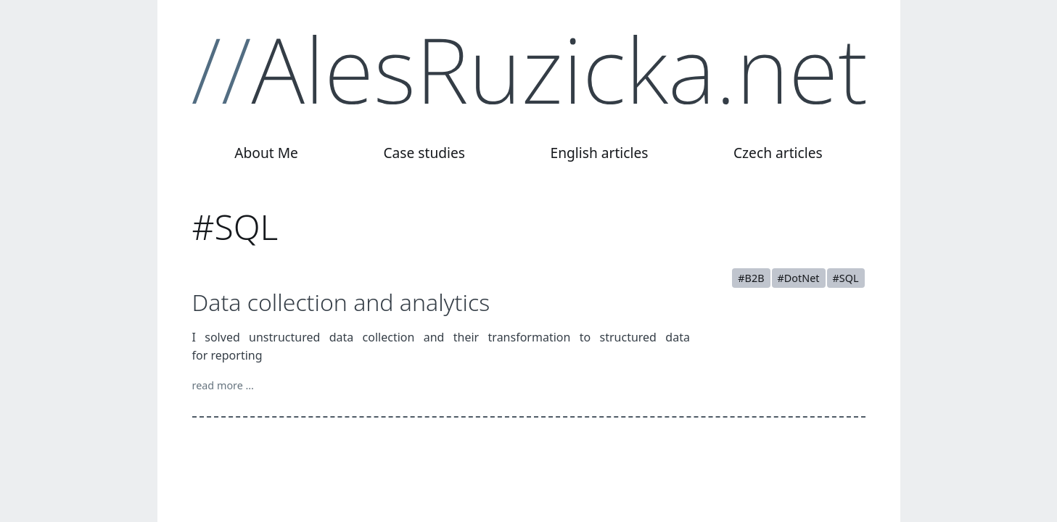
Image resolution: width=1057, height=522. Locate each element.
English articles (599, 152)
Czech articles (778, 152)
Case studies (424, 152)
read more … (223, 385)
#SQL (846, 278)
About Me (266, 152)
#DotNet (799, 278)
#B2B (751, 278)
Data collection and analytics (341, 302)
